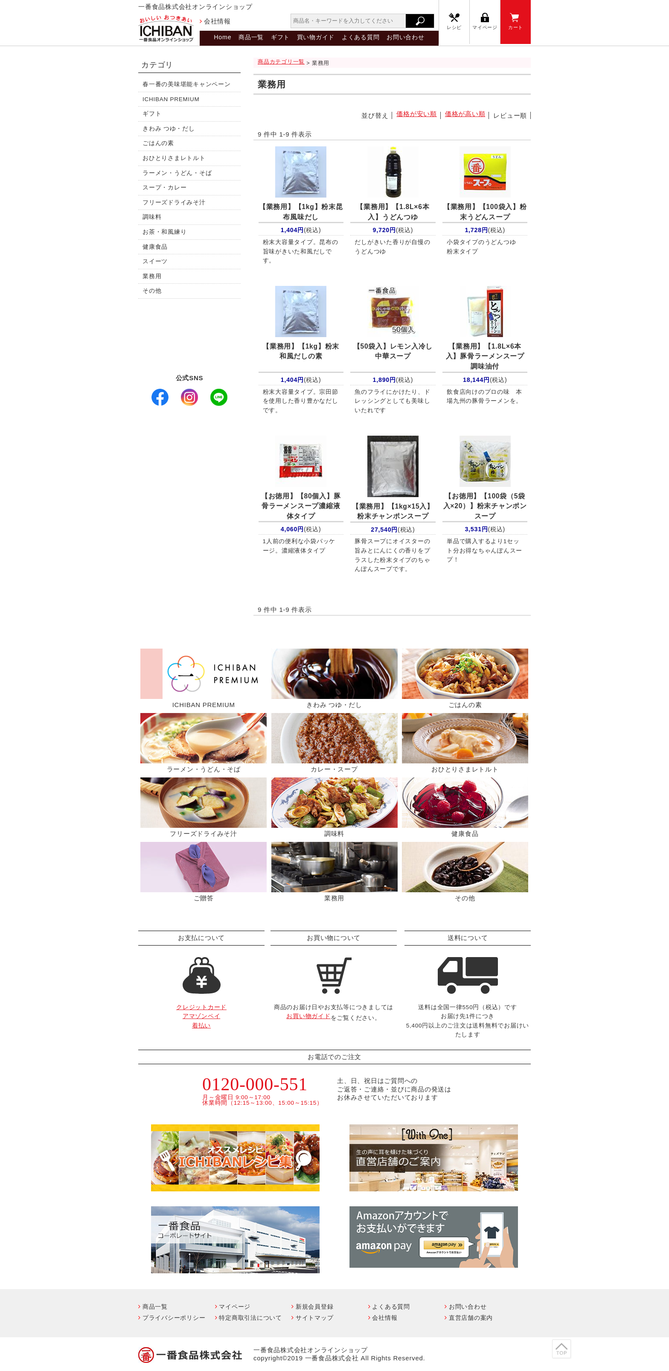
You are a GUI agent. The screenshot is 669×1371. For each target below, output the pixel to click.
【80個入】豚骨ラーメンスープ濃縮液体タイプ (300, 506)
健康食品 (155, 247)
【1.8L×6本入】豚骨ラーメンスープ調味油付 (485, 356)
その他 (152, 291)
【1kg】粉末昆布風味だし (301, 212)
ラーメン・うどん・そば (177, 173)
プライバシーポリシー (174, 1317)
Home (222, 37)
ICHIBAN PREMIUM (171, 99)
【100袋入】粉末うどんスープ (485, 212)
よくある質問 (361, 37)
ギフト (280, 37)
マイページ (484, 27)
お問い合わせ (406, 37)
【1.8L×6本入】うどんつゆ (392, 212)
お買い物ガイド (308, 1016)
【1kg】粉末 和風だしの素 (302, 351)
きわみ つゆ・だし (169, 128)
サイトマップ (315, 1317)
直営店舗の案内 (471, 1317)
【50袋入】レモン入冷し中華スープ (393, 351)
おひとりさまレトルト (174, 158)
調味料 (152, 217)
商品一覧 (251, 37)
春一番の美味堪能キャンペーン (187, 84)
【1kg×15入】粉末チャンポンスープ (393, 511)
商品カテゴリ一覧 (281, 61)
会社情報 (217, 21)
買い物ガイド (316, 37)
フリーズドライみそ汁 (174, 202)
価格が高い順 (465, 113)
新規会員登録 (315, 1306)
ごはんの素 (158, 143)
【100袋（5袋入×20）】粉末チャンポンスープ (485, 506)
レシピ (454, 27)
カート (515, 27)
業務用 (152, 276)
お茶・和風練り (164, 232)
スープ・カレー (164, 187)
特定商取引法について (250, 1317)
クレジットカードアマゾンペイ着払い (201, 1016)
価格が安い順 (416, 113)
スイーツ (155, 261)
